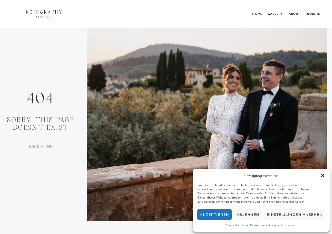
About (294, 13)
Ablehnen (248, 214)
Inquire (313, 13)
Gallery (275, 13)
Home (257, 13)
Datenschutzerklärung (264, 225)
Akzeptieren (214, 214)
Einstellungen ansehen (295, 214)
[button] (322, 175)
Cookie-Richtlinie (237, 225)
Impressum (288, 225)
